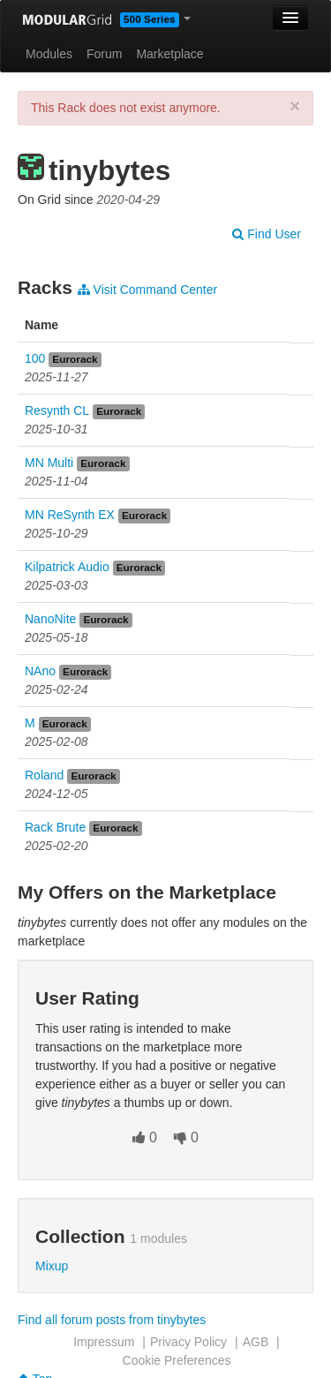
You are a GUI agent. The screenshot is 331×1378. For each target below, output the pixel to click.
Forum (104, 54)
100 (35, 358)
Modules (49, 54)
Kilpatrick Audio (67, 567)
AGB (256, 1342)
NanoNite (50, 619)
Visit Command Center (147, 289)
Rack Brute (55, 827)
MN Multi (49, 463)
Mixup (51, 1266)
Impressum (103, 1342)
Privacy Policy (188, 1342)
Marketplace (169, 54)
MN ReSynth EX (70, 515)
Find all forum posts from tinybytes (112, 1320)
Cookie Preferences (177, 1360)
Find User (266, 234)
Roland (44, 775)
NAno (40, 671)
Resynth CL (57, 410)
